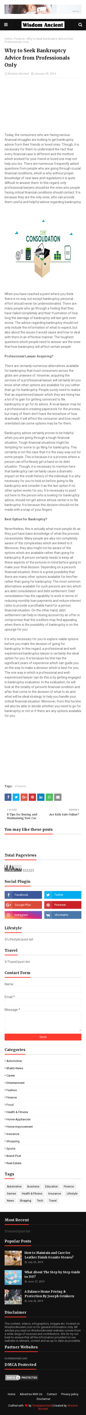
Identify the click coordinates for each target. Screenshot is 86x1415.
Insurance (12, 1134)
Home (8, 38)
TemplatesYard (41, 1405)
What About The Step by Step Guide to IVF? (52, 1274)
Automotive (14, 1061)
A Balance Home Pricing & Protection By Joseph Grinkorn (49, 1294)
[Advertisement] (43, 105)
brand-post (13, 1156)
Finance (19, 38)
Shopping (12, 1141)
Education (51, 1186)
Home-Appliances (18, 1119)
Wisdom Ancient (18, 73)
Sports (10, 1148)
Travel (53, 1200)
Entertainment (15, 1083)
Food (10, 1104)
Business (33, 1186)
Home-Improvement (19, 1126)
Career (10, 1075)
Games (11, 1193)
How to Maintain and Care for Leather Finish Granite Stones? (49, 1255)
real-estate (13, 1163)
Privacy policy (69, 1394)
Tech (40, 1200)
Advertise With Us (31, 1394)
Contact (52, 1394)
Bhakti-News (14, 1068)
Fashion (11, 1090)
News (10, 1200)
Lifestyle (72, 1193)
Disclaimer (43, 1399)
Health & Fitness (17, 1112)
